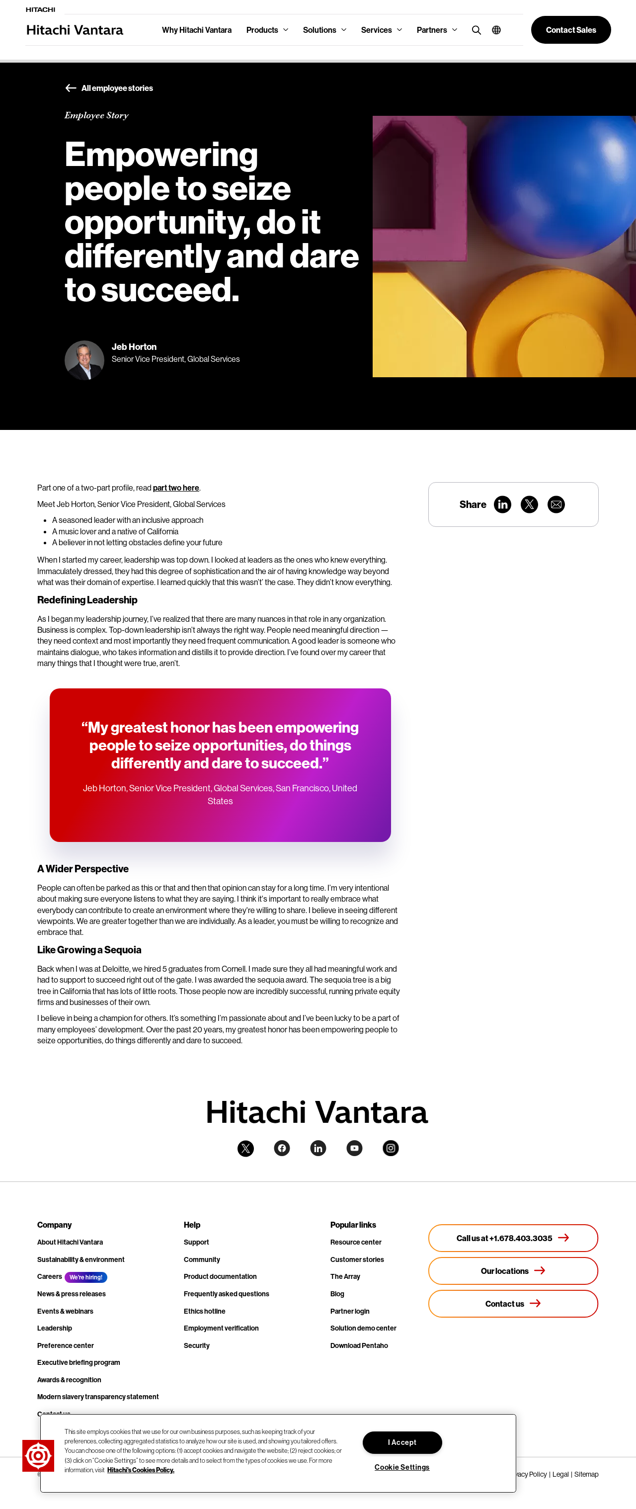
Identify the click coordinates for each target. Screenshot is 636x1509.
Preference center (65, 1345)
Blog (337, 1293)
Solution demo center (363, 1328)
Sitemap (586, 1474)
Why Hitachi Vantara (197, 30)
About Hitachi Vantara (70, 1242)
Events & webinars (65, 1311)
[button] (492, 29)
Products (262, 30)
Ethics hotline (205, 1311)
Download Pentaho (359, 1345)
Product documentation (220, 1276)
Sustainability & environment (81, 1259)
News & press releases (71, 1293)
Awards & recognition (69, 1379)
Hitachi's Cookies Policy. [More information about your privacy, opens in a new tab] (140, 1470)
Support (196, 1242)
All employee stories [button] (109, 88)
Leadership (54, 1328)
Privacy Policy (527, 1474)
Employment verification (221, 1328)
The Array (345, 1276)
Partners (432, 30)
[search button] (474, 29)
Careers (49, 1276)
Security (197, 1345)
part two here (176, 488)
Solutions (319, 30)
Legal (561, 1474)
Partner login (350, 1311)
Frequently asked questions (226, 1293)
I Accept (402, 1442)
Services (376, 30)
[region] (278, 1453)
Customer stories (357, 1259)
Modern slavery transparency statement (98, 1396)
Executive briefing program (78, 1362)
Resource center (356, 1242)
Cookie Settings (402, 1467)
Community (202, 1259)
